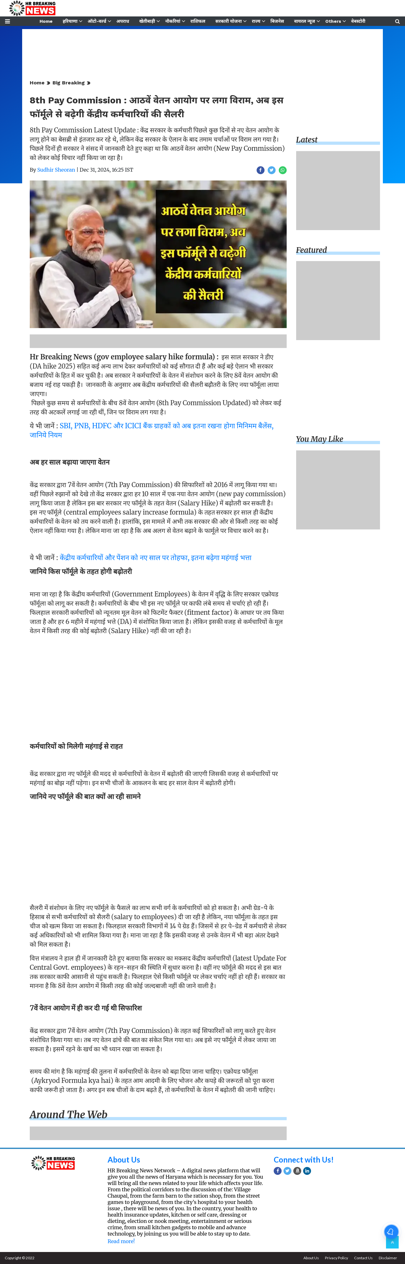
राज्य (256, 21)
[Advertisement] (158, 683)
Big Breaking (69, 83)
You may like (320, 439)
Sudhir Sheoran (56, 170)
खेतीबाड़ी (147, 21)
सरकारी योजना (228, 21)
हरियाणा (70, 21)
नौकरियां (172, 21)
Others (333, 21)
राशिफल (197, 21)
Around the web (69, 1114)
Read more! (121, 1241)
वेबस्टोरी (358, 21)
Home (46, 21)
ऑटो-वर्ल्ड (97, 21)
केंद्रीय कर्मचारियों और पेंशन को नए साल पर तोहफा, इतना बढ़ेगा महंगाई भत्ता (156, 557)
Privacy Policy (336, 1257)
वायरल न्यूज (304, 21)
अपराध (122, 21)
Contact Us (363, 1257)
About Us (124, 1159)
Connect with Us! (304, 1159)
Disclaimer (388, 1257)
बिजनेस (277, 21)
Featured (311, 250)
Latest (307, 140)
